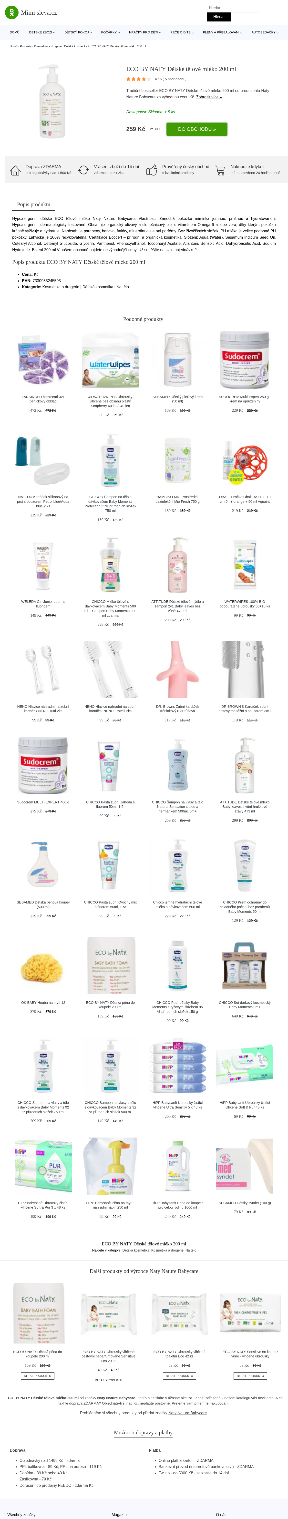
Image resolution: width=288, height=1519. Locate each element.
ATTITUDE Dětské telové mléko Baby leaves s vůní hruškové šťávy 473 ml (245, 806)
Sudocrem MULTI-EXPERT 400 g (43, 802)
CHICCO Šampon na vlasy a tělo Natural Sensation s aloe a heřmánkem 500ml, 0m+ (177, 806)
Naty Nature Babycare (187, 1413)
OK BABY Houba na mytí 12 (43, 1003)
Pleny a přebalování (221, 32)
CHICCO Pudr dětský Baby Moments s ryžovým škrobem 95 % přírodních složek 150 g (177, 1007)
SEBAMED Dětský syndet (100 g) (245, 1203)
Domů (15, 32)
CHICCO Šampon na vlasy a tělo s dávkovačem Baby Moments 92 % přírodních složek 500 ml (110, 1107)
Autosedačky (264, 32)
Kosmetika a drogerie (48, 46)
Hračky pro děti (143, 32)
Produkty (25, 46)
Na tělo (190, 1250)
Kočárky (109, 32)
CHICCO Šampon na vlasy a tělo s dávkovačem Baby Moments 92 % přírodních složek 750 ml (43, 1107)
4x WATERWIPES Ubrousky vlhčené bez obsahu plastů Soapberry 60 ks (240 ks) (110, 401)
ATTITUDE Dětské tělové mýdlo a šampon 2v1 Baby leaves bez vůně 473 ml (177, 606)
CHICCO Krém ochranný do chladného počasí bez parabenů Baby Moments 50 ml (245, 906)
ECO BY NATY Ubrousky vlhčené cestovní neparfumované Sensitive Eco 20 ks (108, 1356)
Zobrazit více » (209, 97)
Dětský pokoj (76, 32)
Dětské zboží (40, 32)
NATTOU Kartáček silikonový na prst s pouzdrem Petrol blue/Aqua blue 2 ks (43, 501)
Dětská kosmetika (75, 46)
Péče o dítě (180, 32)
